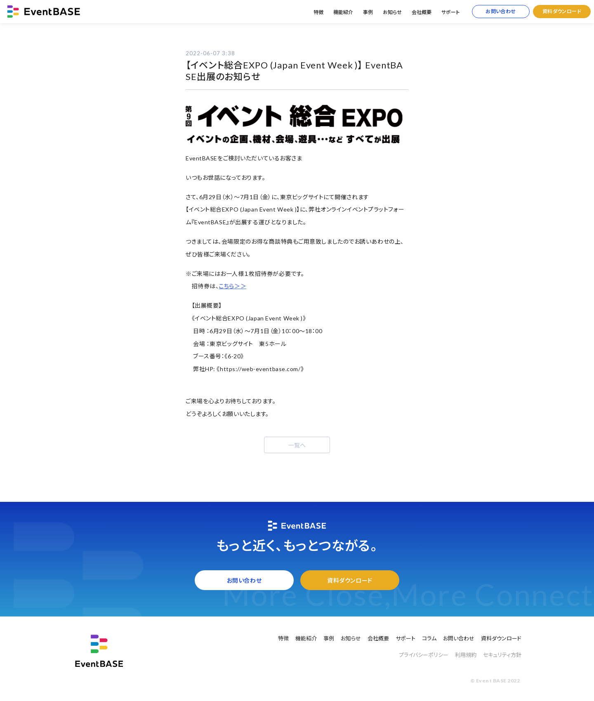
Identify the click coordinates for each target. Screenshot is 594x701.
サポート (450, 12)
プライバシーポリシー (423, 655)
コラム (429, 638)
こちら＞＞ (232, 285)
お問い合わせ (501, 11)
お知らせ (392, 12)
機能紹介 (343, 12)
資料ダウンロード (562, 11)
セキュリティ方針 (502, 655)
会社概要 (421, 12)
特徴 (318, 12)
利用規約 (465, 655)
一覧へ (297, 445)
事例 (368, 12)
